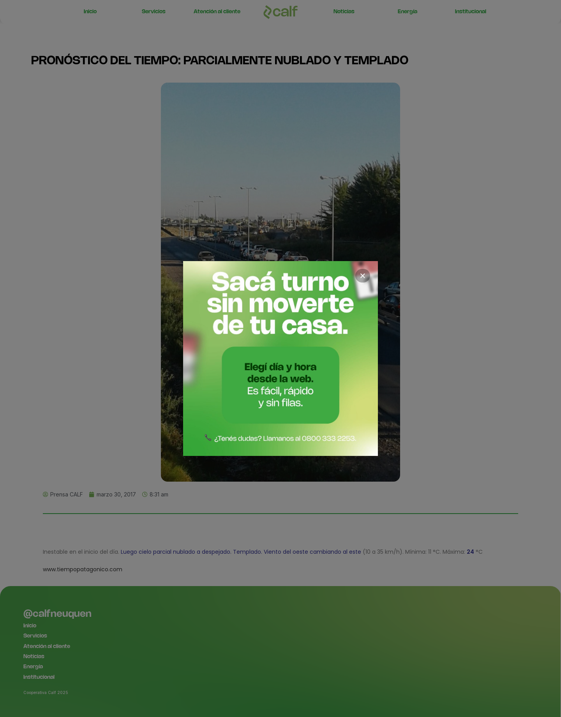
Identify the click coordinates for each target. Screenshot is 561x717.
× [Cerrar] (363, 276)
